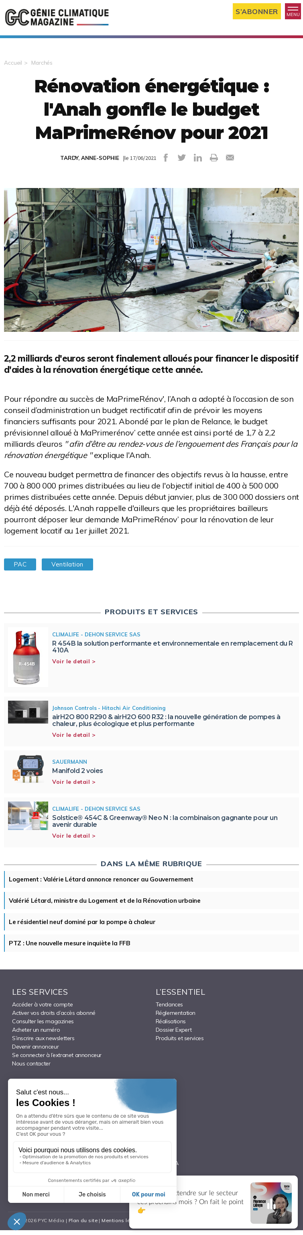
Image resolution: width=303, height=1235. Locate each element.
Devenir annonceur (35, 1051)
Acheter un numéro (36, 1034)
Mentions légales (122, 1225)
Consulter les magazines (43, 1026)
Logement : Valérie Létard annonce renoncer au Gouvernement (105, 883)
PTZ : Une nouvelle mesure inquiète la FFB (72, 948)
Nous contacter (31, 1068)
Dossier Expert (174, 1034)
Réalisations (171, 1026)
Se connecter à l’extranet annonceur (57, 1059)
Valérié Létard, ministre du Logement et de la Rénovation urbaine (108, 904)
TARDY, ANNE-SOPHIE (89, 160)
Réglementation (175, 1017)
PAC (21, 567)
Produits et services (180, 1043)
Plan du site (81, 1225)
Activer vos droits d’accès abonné (54, 1017)
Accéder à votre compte (42, 1009)
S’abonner (256, 11)
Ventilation (71, 567)
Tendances (169, 1009)
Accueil (13, 65)
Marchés (42, 65)
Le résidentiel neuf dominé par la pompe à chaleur (85, 926)
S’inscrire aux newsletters (43, 1043)
